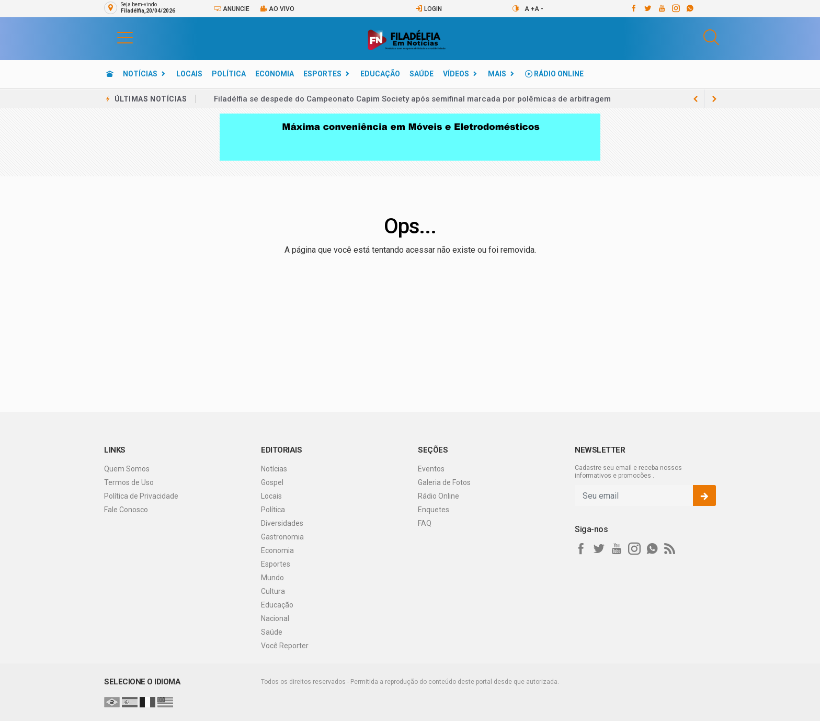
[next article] (695, 98)
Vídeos (456, 74)
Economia (274, 74)
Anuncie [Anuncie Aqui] (231, 9)
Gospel (272, 482)
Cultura (273, 591)
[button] (114, 37)
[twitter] (647, 8)
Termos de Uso (129, 482)
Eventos (431, 469)
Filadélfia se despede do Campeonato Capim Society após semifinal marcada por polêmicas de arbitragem (412, 99)
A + (529, 9)
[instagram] (675, 8)
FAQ (424, 523)
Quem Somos (127, 469)
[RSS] (670, 548)
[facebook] (633, 8)
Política (229, 74)
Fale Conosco (126, 509)
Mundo (272, 577)
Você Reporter (285, 645)
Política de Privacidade (141, 496)
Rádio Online (554, 74)
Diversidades (282, 523)
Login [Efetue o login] (428, 9)
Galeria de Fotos (444, 482)
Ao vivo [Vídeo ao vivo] (277, 9)
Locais (189, 74)
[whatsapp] (689, 8)
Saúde (421, 74)
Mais (497, 74)
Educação (380, 74)
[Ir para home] (109, 73)
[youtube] (661, 8)
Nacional (275, 618)
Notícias (140, 74)
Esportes (322, 74)
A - (538, 9)
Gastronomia (282, 537)
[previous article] (714, 98)
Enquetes (433, 509)
